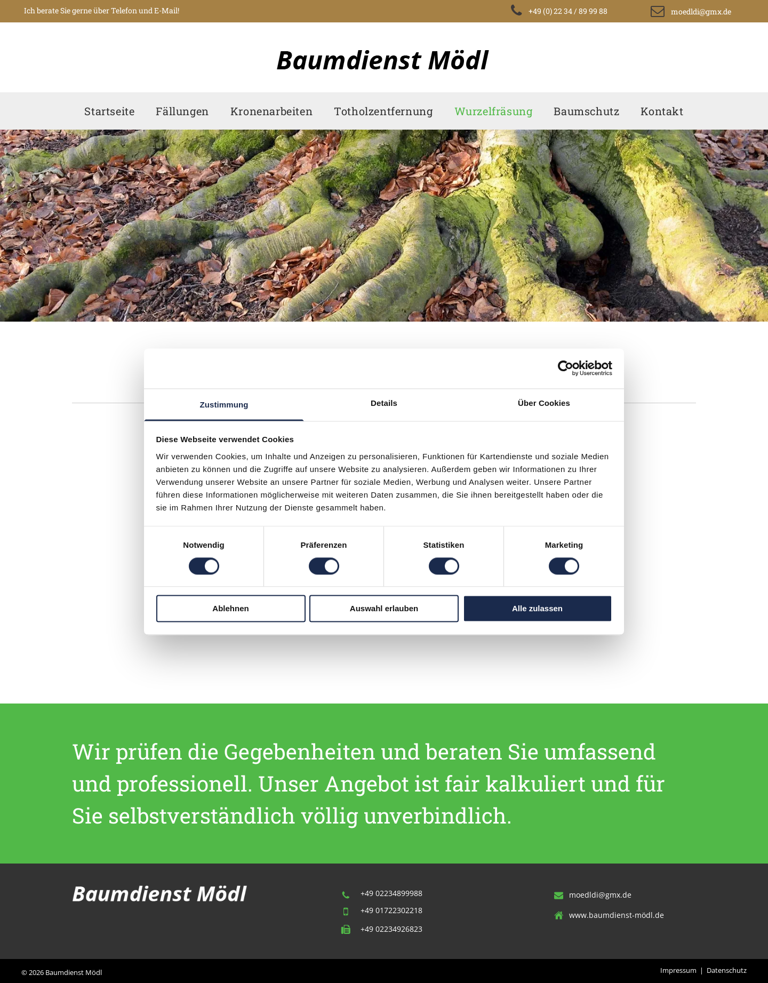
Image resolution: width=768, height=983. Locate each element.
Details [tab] (384, 402)
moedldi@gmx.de (600, 895)
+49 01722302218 (391, 910)
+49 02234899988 (391, 893)
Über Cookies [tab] (544, 402)
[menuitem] (109, 111)
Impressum (678, 970)
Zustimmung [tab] (224, 404)
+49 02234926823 (391, 929)
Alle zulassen (537, 608)
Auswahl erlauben (384, 608)
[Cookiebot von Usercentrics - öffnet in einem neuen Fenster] (565, 368)
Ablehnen (230, 608)
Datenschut (725, 970)
